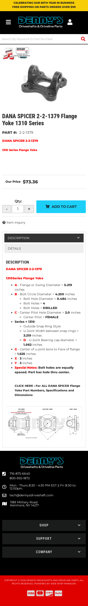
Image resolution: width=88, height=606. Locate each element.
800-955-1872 (20, 478)
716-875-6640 (20, 474)
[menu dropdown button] (8, 22)
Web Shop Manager (63, 583)
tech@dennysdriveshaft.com (31, 495)
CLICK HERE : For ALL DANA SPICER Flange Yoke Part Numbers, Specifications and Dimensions (47, 390)
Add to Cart (64, 207)
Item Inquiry (16, 222)
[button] (44, 39)
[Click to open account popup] (70, 22)
